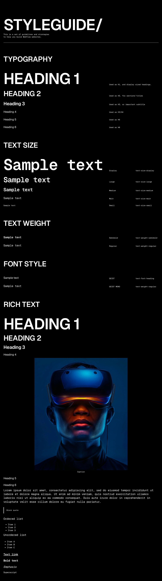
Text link (10, 554)
